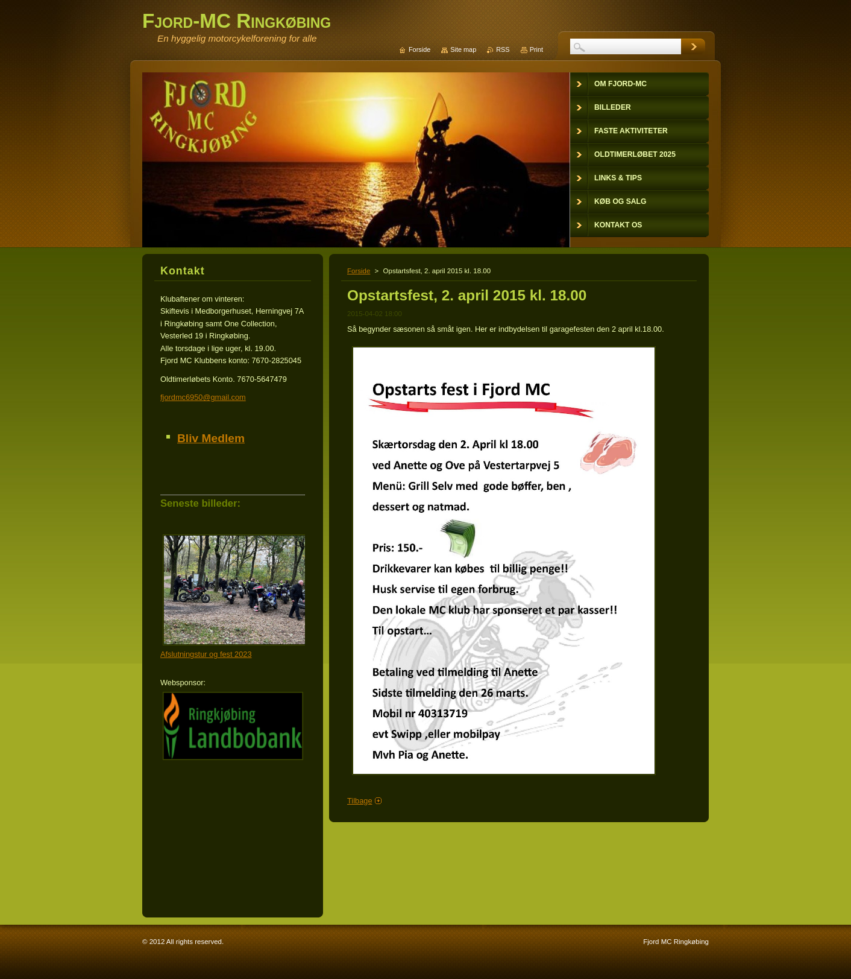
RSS (502, 49)
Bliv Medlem (211, 438)
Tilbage (359, 800)
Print (536, 49)
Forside (358, 270)
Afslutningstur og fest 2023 (206, 654)
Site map (463, 49)
